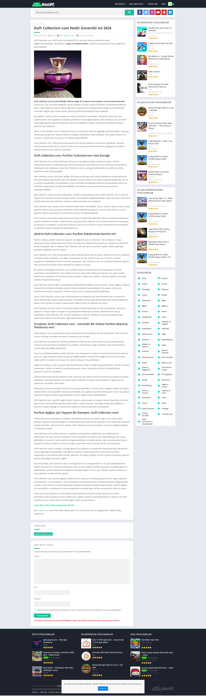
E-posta (37, 599)
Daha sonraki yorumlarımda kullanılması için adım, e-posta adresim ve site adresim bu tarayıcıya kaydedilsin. (79, 610)
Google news (43, 511)
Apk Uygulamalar (136, 4)
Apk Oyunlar (120, 4)
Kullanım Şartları (55, 692)
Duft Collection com (67, 36)
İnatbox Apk (153, 4)
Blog (163, 4)
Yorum (37, 557)
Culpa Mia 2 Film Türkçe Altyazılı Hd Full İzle (54, 506)
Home (36, 24)
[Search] (83, 13)
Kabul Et (103, 688)
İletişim (35, 692)
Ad (35, 588)
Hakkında (43, 692)
